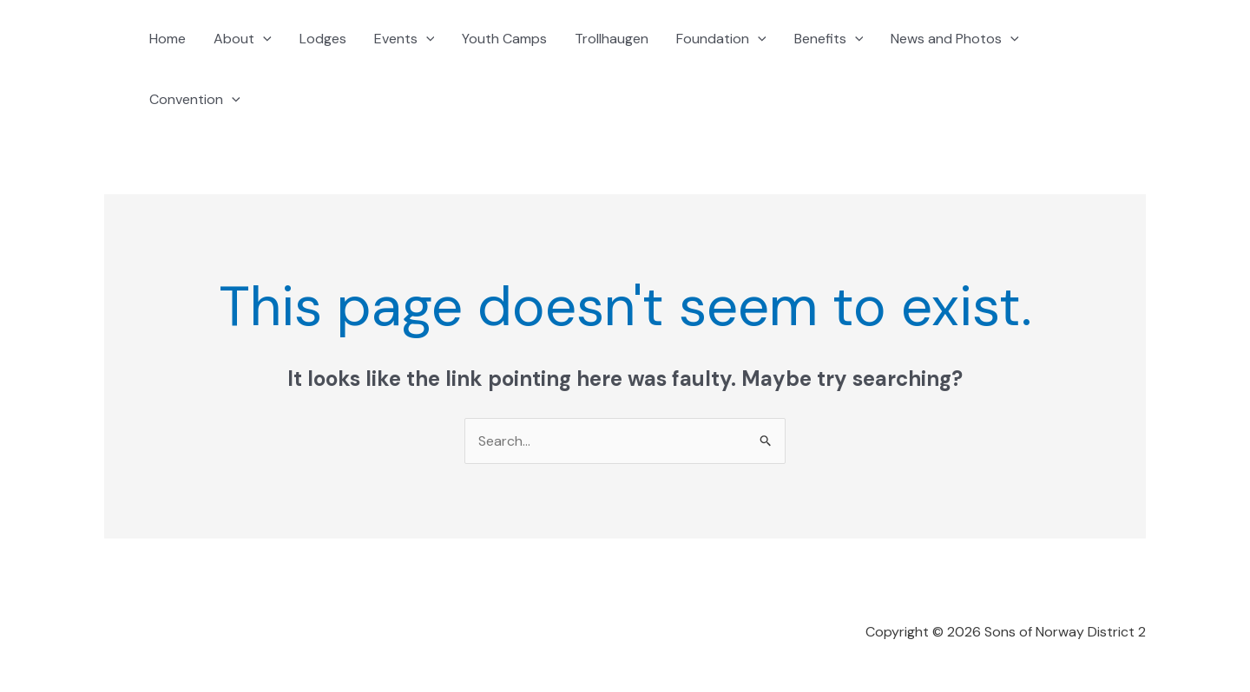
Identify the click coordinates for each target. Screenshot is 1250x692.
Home (167, 38)
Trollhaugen (611, 38)
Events (404, 39)
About (243, 39)
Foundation (721, 39)
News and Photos (955, 39)
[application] (263, 39)
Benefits (829, 39)
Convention (194, 99)
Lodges (322, 38)
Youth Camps (504, 38)
